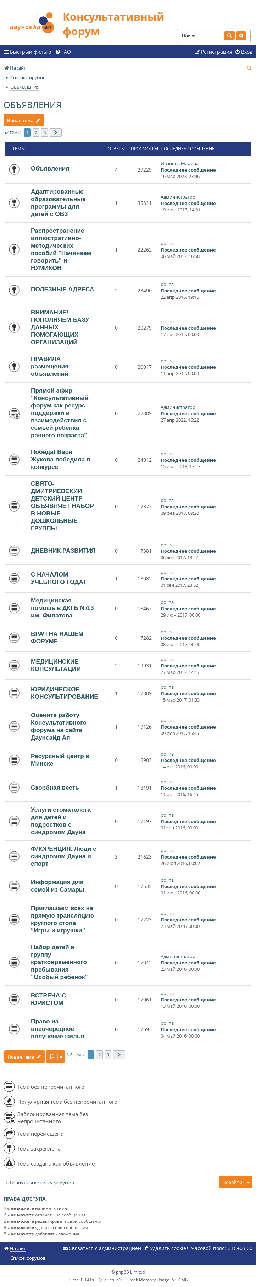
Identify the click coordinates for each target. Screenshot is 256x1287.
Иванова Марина (180, 163)
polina (167, 243)
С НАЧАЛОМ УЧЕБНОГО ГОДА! (58, 578)
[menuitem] (63, 51)
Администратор (178, 197)
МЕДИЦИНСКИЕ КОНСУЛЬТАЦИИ (56, 665)
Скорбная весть (55, 787)
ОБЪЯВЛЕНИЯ (32, 104)
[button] (56, 132)
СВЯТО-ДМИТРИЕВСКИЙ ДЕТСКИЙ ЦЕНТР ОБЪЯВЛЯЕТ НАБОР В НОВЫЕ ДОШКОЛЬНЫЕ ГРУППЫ (62, 506)
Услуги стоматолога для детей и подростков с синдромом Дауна (61, 821)
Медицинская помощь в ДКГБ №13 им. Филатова (62, 608)
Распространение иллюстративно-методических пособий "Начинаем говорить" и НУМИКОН (61, 249)
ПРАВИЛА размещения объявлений (49, 366)
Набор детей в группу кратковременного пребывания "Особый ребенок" (59, 961)
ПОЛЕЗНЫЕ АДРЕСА (62, 289)
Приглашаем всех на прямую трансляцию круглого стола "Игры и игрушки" (62, 919)
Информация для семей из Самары (57, 885)
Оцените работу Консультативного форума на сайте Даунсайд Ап (59, 726)
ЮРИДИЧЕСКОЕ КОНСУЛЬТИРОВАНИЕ (64, 693)
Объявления (50, 168)
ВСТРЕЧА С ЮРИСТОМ (48, 999)
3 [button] (44, 132)
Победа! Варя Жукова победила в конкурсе (60, 459)
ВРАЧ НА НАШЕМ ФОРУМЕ (57, 637)
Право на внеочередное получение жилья (57, 1029)
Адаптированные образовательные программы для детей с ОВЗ (58, 202)
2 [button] (36, 132)
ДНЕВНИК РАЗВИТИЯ (63, 550)
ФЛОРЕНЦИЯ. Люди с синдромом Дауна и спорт (63, 856)
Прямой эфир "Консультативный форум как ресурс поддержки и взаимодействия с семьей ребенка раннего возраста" (59, 413)
